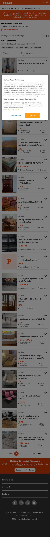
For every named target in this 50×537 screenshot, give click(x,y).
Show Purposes (17, 115)
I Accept (32, 115)
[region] (25, 98)
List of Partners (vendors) (11, 109)
